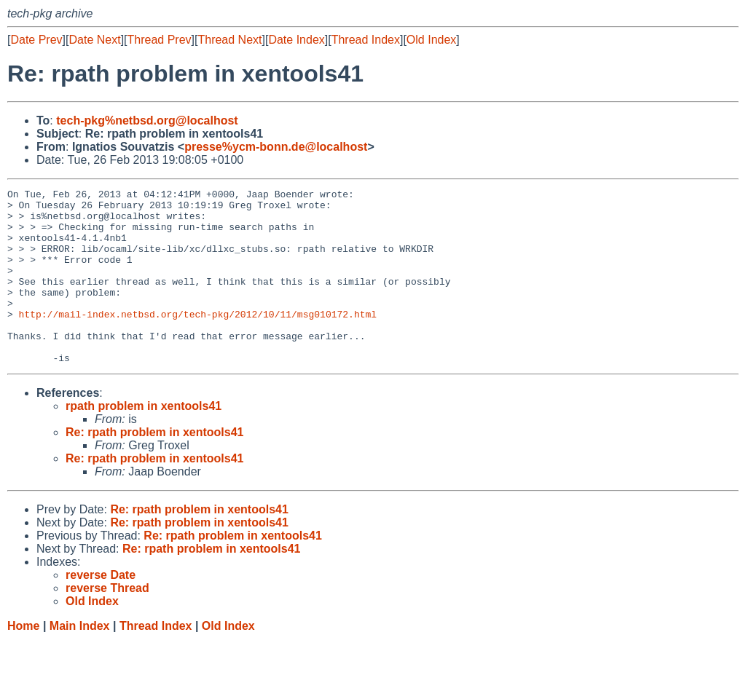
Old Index (431, 39)
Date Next (94, 39)
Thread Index (365, 39)
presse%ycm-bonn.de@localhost (275, 147)
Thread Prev (159, 39)
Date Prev (36, 39)
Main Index (80, 661)
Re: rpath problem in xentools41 (154, 467)
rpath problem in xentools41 (143, 441)
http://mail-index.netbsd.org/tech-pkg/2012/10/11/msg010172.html (198, 340)
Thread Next (229, 39)
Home (23, 661)
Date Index (296, 39)
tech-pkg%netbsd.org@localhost (146, 120)
